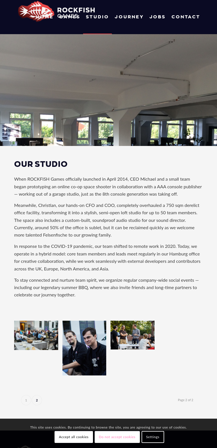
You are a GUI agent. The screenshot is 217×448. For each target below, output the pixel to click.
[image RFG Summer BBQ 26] (86, 350)
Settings (152, 437)
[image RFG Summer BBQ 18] (38, 337)
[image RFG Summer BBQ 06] (134, 337)
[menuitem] (44, 17)
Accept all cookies (74, 437)
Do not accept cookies (117, 437)
